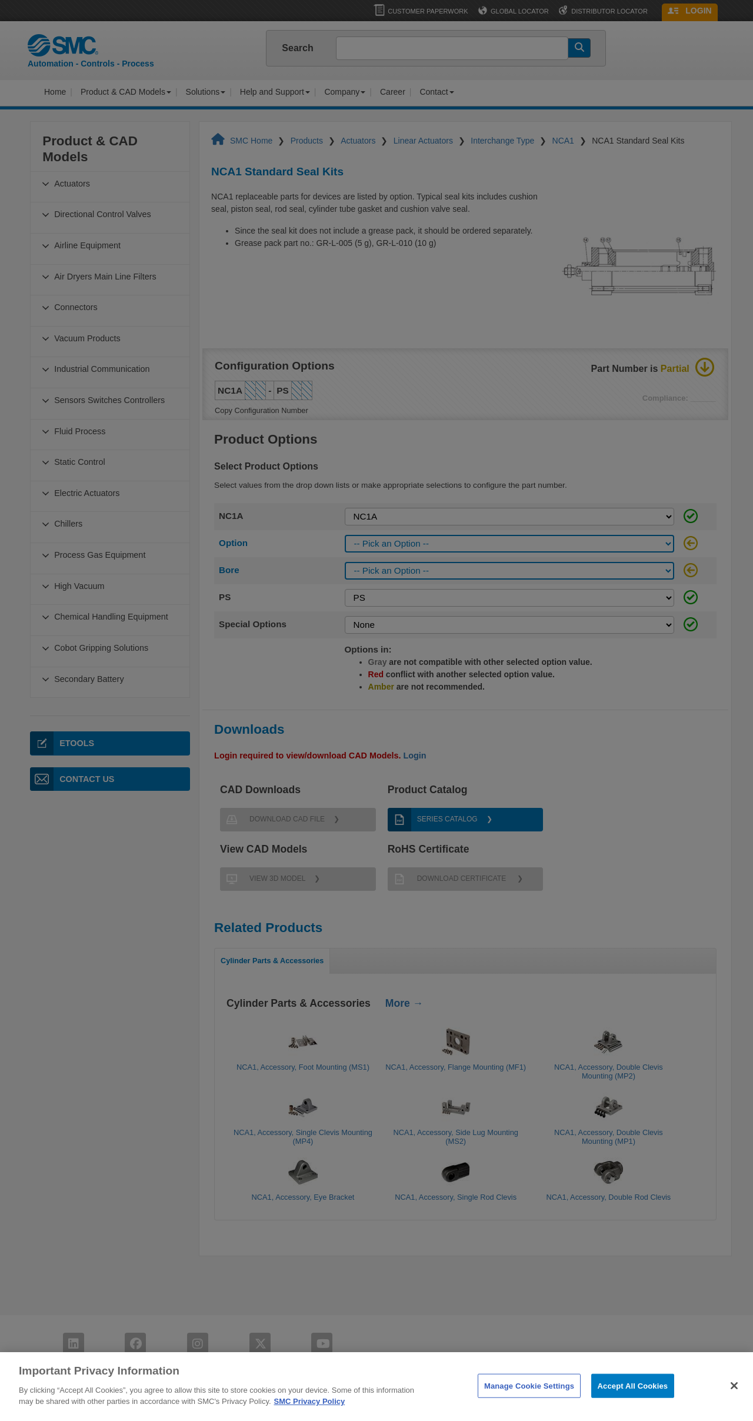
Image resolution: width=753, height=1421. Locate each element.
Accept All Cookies (633, 1397)
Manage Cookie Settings (529, 1397)
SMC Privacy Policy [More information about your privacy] (309, 1413)
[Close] (734, 1397)
